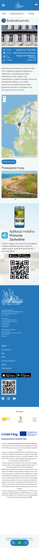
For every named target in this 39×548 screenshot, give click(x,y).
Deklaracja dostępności (8, 361)
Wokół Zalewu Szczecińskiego (18, 193)
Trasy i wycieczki (6, 349)
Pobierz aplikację (6, 368)
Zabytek (31, 14)
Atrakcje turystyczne (17, 14)
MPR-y (3, 357)
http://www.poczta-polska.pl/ (24, 53)
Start (4, 14)
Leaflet (11, 157)
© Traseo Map (17, 157)
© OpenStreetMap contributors (29, 157)
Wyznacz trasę (9, 162)
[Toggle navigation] (19, 543)
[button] (19, 124)
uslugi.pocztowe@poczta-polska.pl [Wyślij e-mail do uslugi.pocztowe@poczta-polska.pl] (26, 56)
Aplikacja (4, 364)
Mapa (3, 353)
